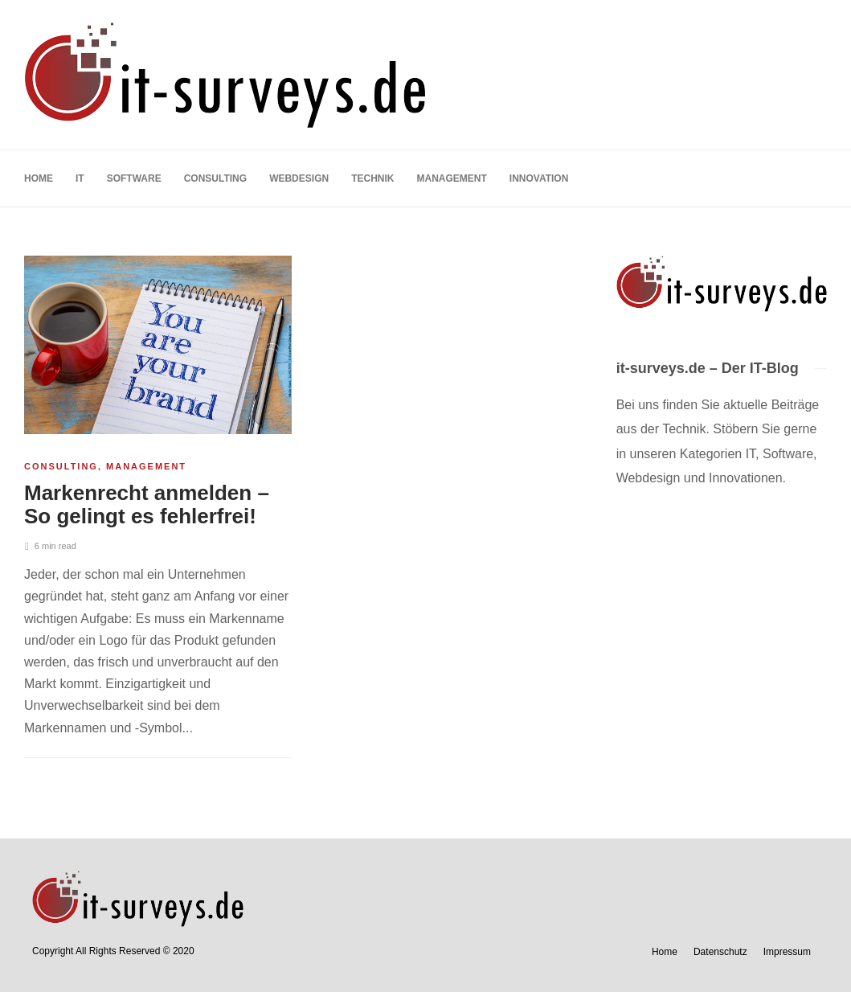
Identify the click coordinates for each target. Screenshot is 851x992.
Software (134, 178)
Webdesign (299, 178)
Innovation (539, 178)
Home (38, 178)
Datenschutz (720, 951)
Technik (372, 178)
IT (80, 178)
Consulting (215, 178)
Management (451, 178)
